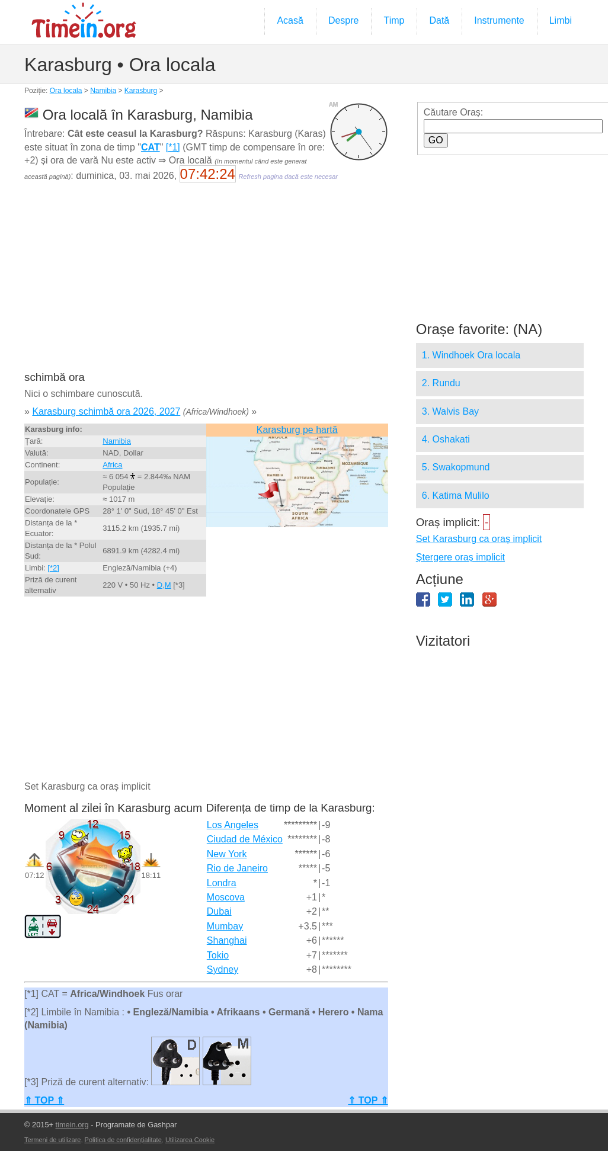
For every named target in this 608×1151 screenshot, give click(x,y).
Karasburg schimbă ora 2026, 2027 (106, 411)
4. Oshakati (446, 439)
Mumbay (225, 926)
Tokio (218, 955)
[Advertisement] (205, 284)
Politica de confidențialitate (123, 1139)
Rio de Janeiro (237, 868)
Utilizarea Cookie (190, 1139)
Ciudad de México (245, 839)
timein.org (72, 1124)
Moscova (226, 897)
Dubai (219, 911)
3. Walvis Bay (450, 411)
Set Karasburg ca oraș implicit (479, 539)
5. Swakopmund (456, 467)
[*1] (173, 147)
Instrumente (499, 20)
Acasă (290, 20)
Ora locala (66, 90)
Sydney (222, 969)
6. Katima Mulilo (455, 495)
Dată (439, 20)
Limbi (560, 20)
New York (227, 854)
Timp (393, 20)
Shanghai (227, 940)
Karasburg (140, 90)
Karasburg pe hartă (297, 430)
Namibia (103, 90)
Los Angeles (232, 825)
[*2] (53, 567)
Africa (112, 464)
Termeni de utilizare (52, 1139)
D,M (164, 585)
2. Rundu (441, 383)
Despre (343, 20)
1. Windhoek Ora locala (471, 355)
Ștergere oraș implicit (460, 557)
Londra (221, 883)
